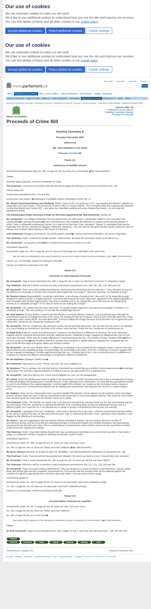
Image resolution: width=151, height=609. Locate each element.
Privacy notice (88, 556)
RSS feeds (133, 81)
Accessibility (108, 81)
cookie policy (89, 21)
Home (10, 94)
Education (107, 94)
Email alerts (120, 81)
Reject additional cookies (65, 30)
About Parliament (69, 94)
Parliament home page (24, 103)
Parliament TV (109, 98)
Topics (127, 98)
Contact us (144, 81)
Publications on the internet (120, 110)
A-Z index (9, 557)
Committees (74, 98)
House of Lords (33, 98)
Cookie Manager (111, 556)
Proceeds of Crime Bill (70, 153)
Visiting (97, 94)
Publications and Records (63, 103)
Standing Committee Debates (119, 112)
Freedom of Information (42, 557)
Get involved (86, 94)
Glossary (18, 557)
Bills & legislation (60, 98)
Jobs (55, 557)
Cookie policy (99, 556)
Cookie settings (99, 30)
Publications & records (91, 98)
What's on (46, 98)
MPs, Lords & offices (49, 94)
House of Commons (15, 98)
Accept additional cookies (25, 30)
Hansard (77, 103)
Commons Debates (89, 103)
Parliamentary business (26, 94)
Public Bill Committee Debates (109, 103)
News (120, 98)
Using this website (65, 557)
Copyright (78, 557)
